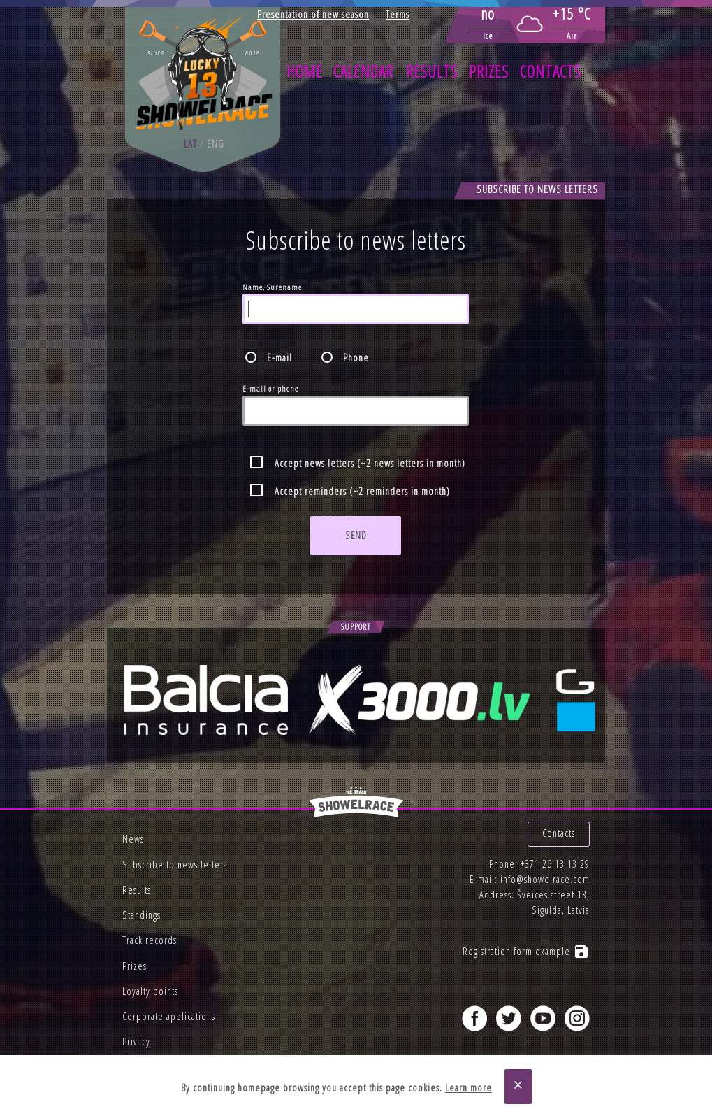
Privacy (136, 1041)
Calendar (363, 71)
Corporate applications (168, 1016)
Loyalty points (150, 991)
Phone (356, 357)
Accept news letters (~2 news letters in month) (370, 463)
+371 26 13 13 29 (555, 863)
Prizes (489, 71)
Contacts (550, 71)
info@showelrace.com (545, 879)
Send (355, 535)
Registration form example (526, 951)
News (133, 838)
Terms (397, 14)
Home (304, 71)
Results (432, 71)
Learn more (468, 1087)
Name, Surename (272, 287)
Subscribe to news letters (174, 864)
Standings (141, 915)
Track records (149, 940)
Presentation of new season (313, 14)
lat (190, 143)
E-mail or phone (270, 388)
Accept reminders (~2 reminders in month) (362, 491)
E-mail (279, 357)
